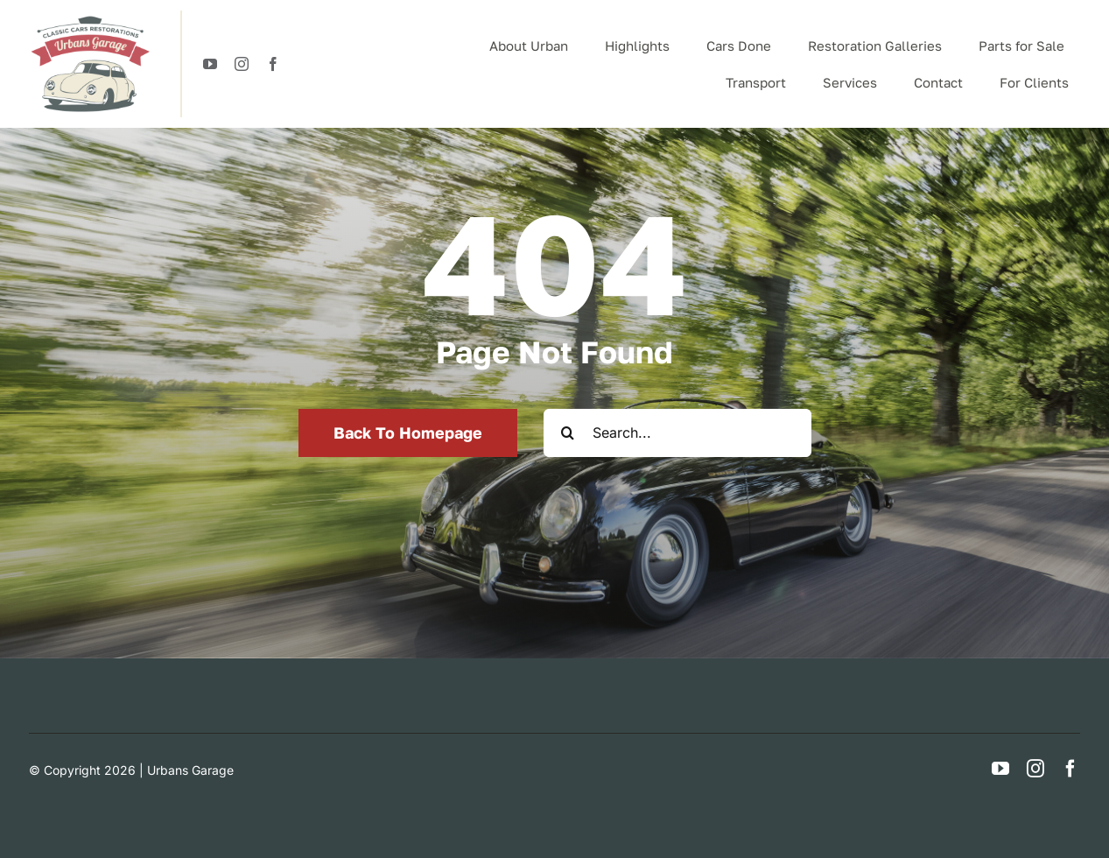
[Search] (568, 433)
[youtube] (210, 64)
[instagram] (242, 64)
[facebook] (273, 64)
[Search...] (677, 433)
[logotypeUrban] (90, 17)
